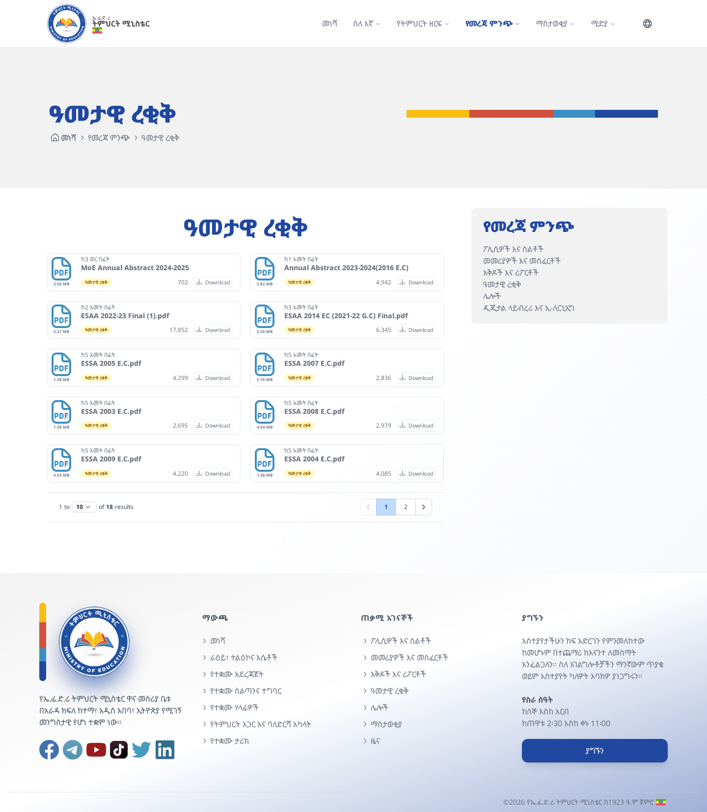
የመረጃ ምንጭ (109, 137)
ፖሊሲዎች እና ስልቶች (513, 249)
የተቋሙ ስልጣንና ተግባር (240, 690)
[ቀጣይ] (423, 507)
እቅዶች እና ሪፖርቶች (511, 272)
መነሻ (329, 23)
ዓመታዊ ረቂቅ (502, 284)
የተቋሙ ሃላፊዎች (229, 707)
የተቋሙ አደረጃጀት (232, 674)
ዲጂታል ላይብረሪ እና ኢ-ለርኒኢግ (528, 308)
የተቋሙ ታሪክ (224, 741)
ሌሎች (492, 296)
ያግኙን (595, 750)
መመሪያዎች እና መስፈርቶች (522, 260)
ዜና (370, 741)
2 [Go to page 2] (406, 507)
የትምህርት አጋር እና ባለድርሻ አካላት (255, 724)
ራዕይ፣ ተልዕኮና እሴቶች (238, 657)
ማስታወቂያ (381, 724)
